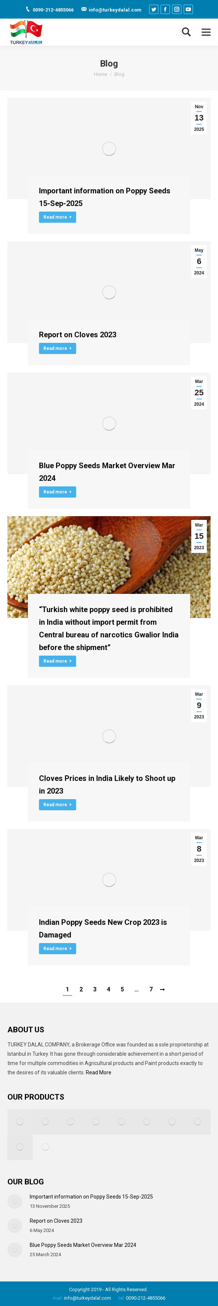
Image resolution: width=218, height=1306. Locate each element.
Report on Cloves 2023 (77, 334)
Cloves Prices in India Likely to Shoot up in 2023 (107, 784)
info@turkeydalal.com (87, 1298)
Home (100, 74)
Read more (57, 217)
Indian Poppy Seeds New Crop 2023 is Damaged (103, 928)
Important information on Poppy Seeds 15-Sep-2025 (104, 197)
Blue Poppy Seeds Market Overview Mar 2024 (107, 472)
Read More (98, 1072)
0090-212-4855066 (145, 1298)
